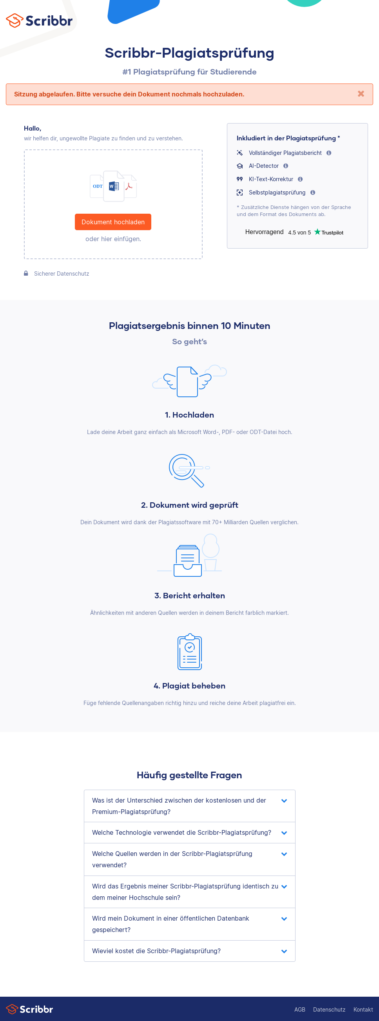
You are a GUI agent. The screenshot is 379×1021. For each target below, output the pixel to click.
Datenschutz (329, 1009)
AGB (299, 1009)
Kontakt (363, 1009)
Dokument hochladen (113, 222)
